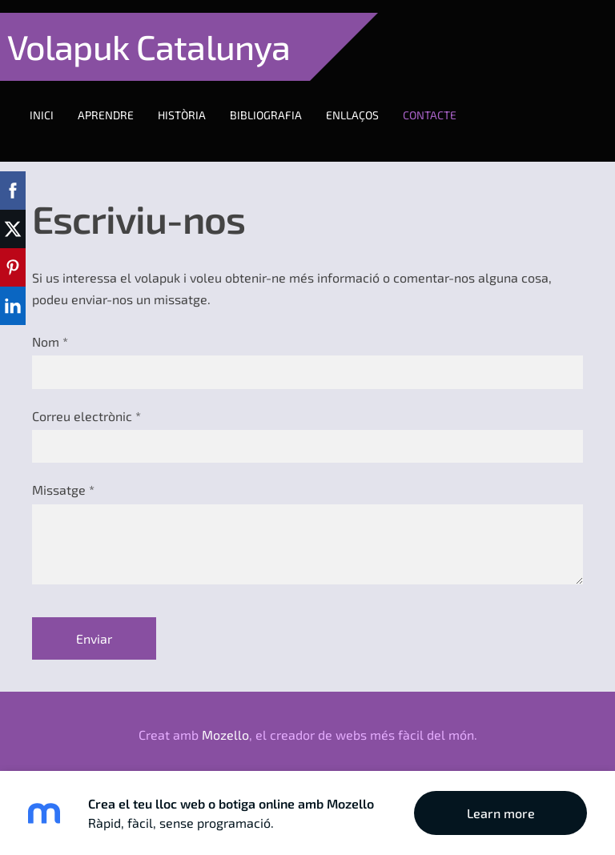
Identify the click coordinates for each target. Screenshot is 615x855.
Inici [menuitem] (54, 102)
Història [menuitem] (195, 102)
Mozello (225, 709)
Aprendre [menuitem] (118, 102)
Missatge (63, 464)
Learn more (501, 813)
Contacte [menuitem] (442, 102)
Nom (50, 315)
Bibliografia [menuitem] (279, 102)
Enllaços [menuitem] (365, 102)
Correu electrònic (86, 390)
